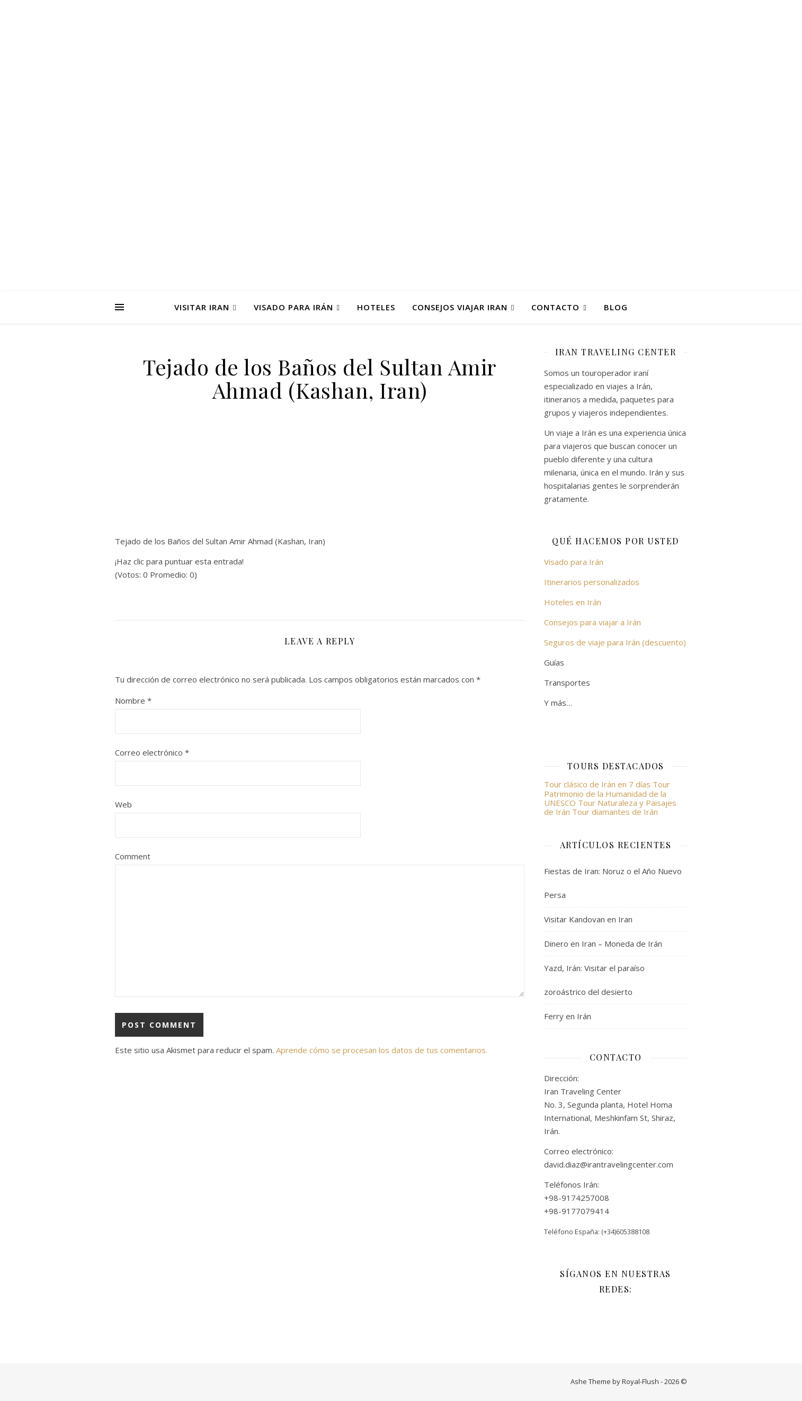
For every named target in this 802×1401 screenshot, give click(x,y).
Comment (132, 856)
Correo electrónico (152, 752)
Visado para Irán (293, 307)
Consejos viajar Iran (459, 307)
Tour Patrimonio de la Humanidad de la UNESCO (607, 793)
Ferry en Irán (567, 1016)
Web (123, 804)
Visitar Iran (201, 307)
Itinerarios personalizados (591, 582)
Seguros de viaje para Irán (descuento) (615, 642)
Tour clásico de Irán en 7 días (598, 784)
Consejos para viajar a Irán (592, 622)
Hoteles (376, 307)
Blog (616, 307)
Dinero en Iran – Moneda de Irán (603, 943)
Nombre (133, 700)
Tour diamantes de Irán (615, 811)
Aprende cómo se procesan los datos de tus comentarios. (381, 1050)
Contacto (555, 307)
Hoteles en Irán (572, 602)
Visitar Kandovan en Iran (588, 919)
